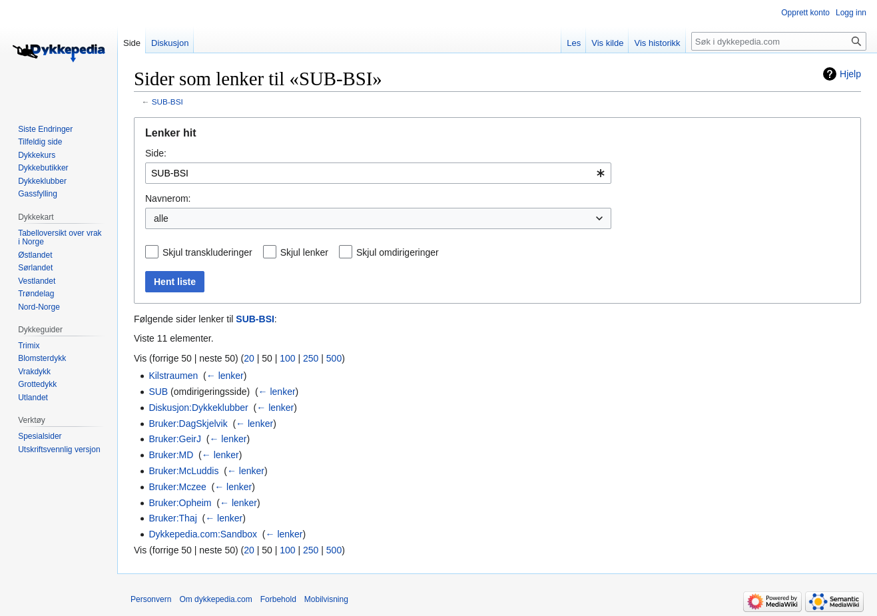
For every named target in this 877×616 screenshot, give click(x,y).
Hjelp (850, 74)
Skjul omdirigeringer (397, 252)
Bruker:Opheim (179, 502)
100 (287, 358)
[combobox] (378, 173)
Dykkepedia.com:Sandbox (202, 534)
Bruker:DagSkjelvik (187, 423)
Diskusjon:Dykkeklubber (198, 407)
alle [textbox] (161, 218)
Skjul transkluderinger (207, 252)
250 (310, 358)
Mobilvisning (326, 599)
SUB (158, 391)
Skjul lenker (304, 252)
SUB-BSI (167, 101)
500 (334, 358)
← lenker (225, 375)
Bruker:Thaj (172, 518)
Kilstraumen (173, 375)
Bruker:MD (170, 455)
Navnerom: (167, 198)
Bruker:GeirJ (174, 439)
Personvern (151, 599)
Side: (155, 153)
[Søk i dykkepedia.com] (778, 41)
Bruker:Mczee (177, 486)
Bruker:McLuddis (183, 470)
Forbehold (278, 599)
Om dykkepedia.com (215, 599)
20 (249, 358)
